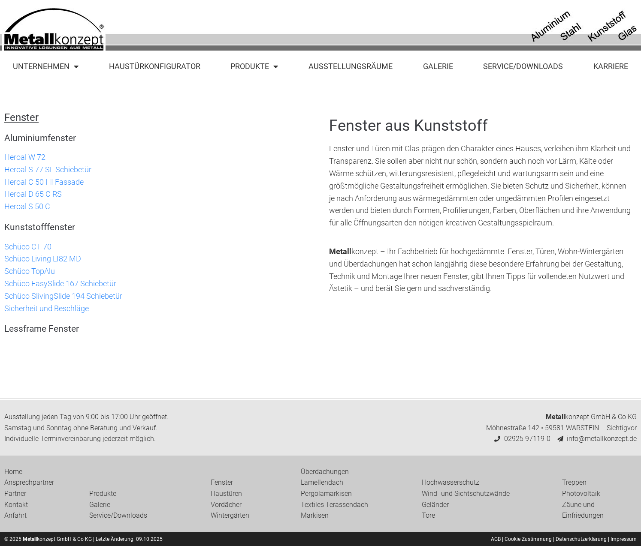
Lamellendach (322, 482)
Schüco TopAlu (29, 271)
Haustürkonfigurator (154, 66)
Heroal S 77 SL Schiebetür (47, 169)
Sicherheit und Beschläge (46, 308)
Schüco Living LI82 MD (42, 258)
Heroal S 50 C (27, 206)
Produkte (254, 66)
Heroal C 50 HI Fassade (44, 181)
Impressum (624, 539)
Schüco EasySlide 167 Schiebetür (60, 283)
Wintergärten (230, 515)
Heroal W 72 (24, 157)
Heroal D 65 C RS (33, 193)
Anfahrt (15, 515)
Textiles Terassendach (334, 505)
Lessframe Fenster (41, 329)
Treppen (574, 482)
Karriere (610, 66)
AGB (496, 539)
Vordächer (226, 505)
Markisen (315, 515)
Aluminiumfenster (40, 138)
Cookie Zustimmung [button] (528, 539)
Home (13, 472)
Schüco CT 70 (27, 246)
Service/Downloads (523, 66)
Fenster (222, 482)
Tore (428, 515)
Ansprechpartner (29, 482)
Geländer (435, 505)
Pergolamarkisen (326, 493)
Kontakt (16, 505)
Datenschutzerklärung (581, 539)
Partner (15, 493)
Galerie (438, 66)
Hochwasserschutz (450, 482)
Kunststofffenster (39, 227)
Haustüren (226, 493)
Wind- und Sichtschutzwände (466, 493)
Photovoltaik (581, 493)
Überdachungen (325, 472)
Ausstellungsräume (350, 66)
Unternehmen (46, 66)
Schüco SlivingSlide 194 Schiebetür (63, 295)
